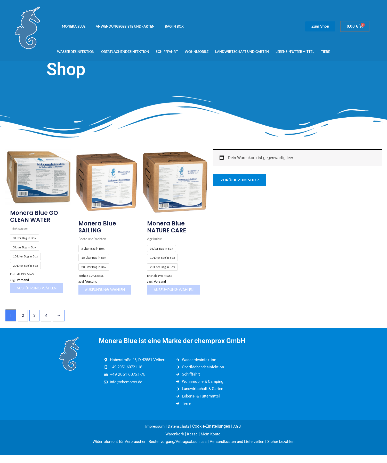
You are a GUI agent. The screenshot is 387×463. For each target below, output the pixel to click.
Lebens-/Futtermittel (295, 52)
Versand (23, 280)
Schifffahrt (167, 52)
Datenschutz (178, 434)
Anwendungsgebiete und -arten (125, 26)
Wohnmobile (196, 52)
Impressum (154, 434)
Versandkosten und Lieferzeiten (239, 449)
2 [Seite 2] (23, 320)
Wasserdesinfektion (75, 52)
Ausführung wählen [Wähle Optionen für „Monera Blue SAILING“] (99, 292)
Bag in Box (174, 26)
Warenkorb (174, 441)
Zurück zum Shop (240, 180)
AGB (238, 434)
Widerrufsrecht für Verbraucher (115, 449)
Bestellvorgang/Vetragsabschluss (176, 449)
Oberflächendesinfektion (125, 52)
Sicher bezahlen (285, 449)
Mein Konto (212, 441)
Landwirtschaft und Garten (242, 52)
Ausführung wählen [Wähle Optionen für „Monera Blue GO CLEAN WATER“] (30, 291)
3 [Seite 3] (36, 320)
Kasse (192, 441)
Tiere (325, 52)
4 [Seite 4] (48, 320)
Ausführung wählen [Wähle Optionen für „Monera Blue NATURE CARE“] (167, 292)
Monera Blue (73, 26)
